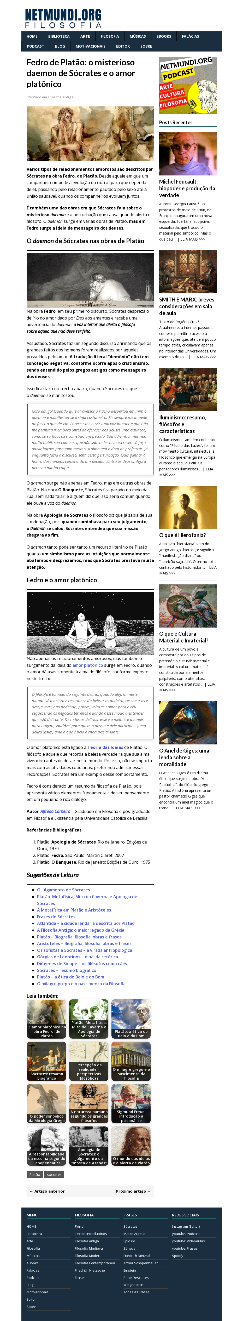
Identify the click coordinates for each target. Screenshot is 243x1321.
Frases (80, 1277)
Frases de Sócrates (56, 917)
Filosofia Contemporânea (95, 1263)
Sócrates (130, 1226)
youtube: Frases (185, 1248)
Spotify (177, 1255)
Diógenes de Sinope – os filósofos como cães (82, 963)
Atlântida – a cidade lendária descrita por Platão (86, 923)
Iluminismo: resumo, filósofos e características (182, 424)
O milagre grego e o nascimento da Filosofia (81, 984)
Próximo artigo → (133, 1191)
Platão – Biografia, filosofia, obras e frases (79, 937)
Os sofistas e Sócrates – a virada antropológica (84, 950)
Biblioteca (59, 36)
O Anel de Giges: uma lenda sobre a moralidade (184, 757)
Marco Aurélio (134, 1233)
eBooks (164, 36)
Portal (79, 1226)
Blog (60, 46)
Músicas (138, 36)
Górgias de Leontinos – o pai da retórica (77, 957)
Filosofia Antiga (61, 97)
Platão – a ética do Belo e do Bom (70, 977)
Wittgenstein (133, 1284)
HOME (32, 36)
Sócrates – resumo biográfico (66, 970)
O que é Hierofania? (182, 535)
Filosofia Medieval (89, 1248)
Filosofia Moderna (89, 1255)
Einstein (129, 1270)
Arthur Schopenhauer (140, 1263)
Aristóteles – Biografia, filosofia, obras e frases (84, 943)
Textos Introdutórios (91, 1233)
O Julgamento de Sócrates (63, 890)
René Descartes (136, 1277)
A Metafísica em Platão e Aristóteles (74, 910)
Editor (123, 46)
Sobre (146, 46)
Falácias (190, 36)
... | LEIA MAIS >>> (189, 239)
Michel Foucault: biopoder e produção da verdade (187, 188)
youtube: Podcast (186, 1233)
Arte (85, 36)
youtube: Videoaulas (188, 1241)
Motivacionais (90, 46)
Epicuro (129, 1241)
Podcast (35, 46)
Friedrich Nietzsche (90, 1270)
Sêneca (129, 1248)
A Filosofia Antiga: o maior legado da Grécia (80, 930)
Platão (34, 1174)
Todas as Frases (136, 1292)
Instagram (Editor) (186, 1226)
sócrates (54, 1174)
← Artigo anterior (47, 1191)
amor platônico (88, 665)
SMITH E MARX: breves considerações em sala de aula (186, 306)
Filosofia (110, 36)
